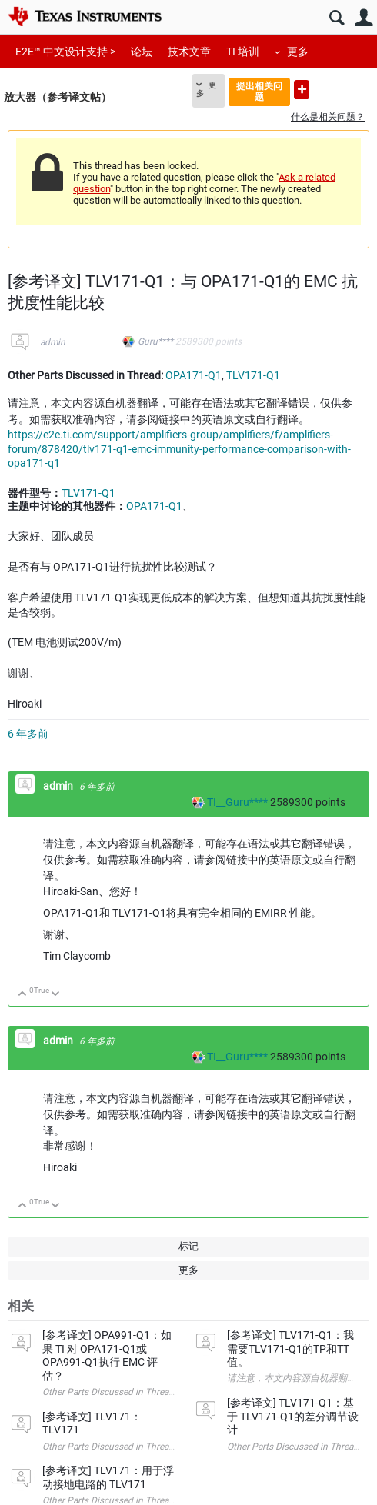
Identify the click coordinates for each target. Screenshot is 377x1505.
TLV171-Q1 (253, 375)
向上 (22, 994)
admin (52, 342)
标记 (188, 1246)
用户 (363, 18)
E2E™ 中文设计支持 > (65, 51)
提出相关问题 (259, 91)
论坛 (141, 51)
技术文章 (189, 51)
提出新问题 (301, 89)
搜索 (336, 18)
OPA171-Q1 (193, 375)
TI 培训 (242, 51)
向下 (55, 994)
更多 (298, 51)
